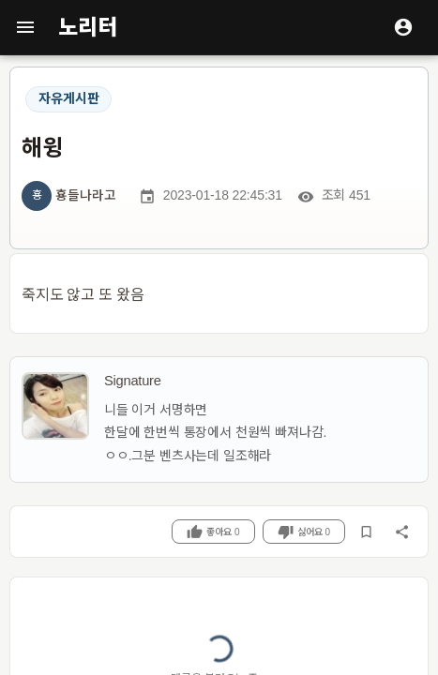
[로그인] (403, 27)
